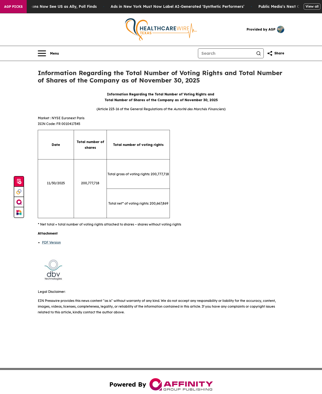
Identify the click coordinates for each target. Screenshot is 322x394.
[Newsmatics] (19, 212)
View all (312, 6)
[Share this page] (275, 53)
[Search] (226, 53)
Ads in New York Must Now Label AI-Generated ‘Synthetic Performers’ (185, 6)
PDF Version (51, 242)
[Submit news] (19, 181)
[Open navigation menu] (48, 53)
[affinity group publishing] (19, 202)
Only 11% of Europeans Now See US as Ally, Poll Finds (53, 6)
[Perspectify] (19, 192)
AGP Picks (13, 7)
